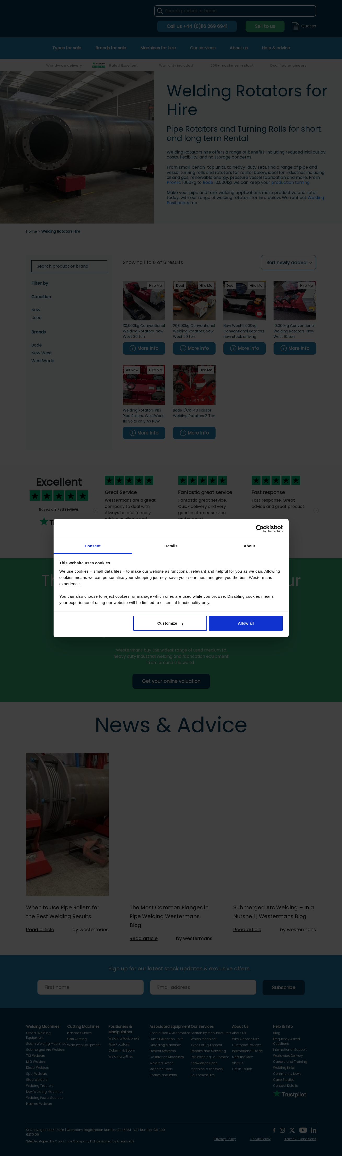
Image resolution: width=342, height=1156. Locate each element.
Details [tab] (171, 546)
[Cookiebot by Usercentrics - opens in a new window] (260, 529)
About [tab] (249, 546)
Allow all (246, 623)
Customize (170, 623)
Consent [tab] (93, 546)
